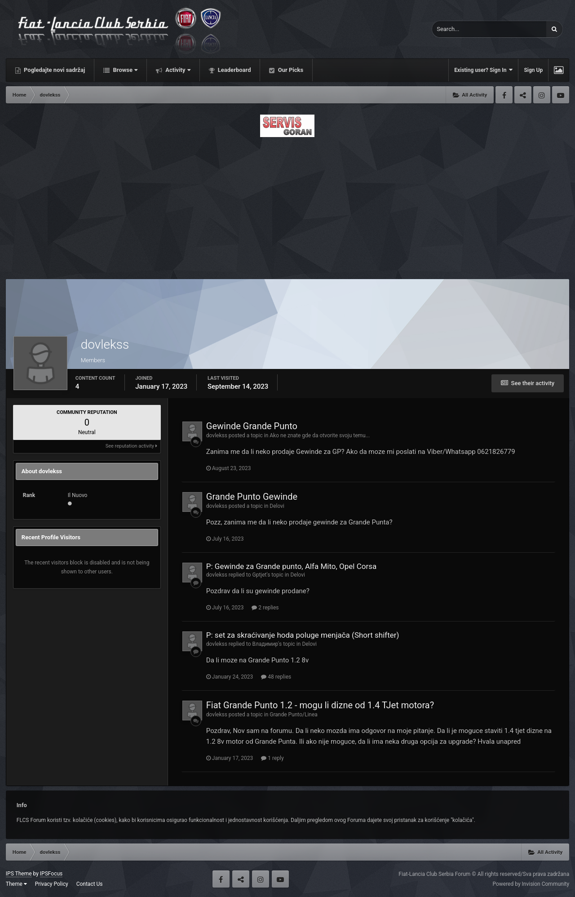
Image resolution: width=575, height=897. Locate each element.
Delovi (277, 506)
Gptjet (259, 575)
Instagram (541, 94)
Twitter (522, 94)
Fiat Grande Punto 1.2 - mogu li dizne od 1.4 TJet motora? (320, 705)
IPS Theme (19, 873)
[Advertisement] (287, 205)
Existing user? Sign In (483, 70)
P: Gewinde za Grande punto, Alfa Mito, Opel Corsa (291, 566)
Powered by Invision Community (530, 884)
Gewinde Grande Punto (251, 426)
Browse (124, 70)
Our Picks (289, 70)
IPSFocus (51, 873)
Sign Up (533, 70)
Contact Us (89, 884)
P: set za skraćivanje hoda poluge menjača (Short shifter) (302, 635)
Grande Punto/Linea (294, 714)
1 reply (272, 758)
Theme (16, 884)
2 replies (265, 607)
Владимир (265, 644)
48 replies (276, 677)
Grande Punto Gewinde (251, 496)
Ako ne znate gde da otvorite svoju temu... (320, 435)
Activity (177, 70)
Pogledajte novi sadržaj (53, 70)
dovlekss (216, 435)
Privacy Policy (51, 884)
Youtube (560, 94)
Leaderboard (234, 70)
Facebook (504, 94)
